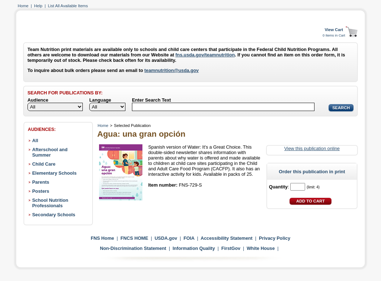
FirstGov (230, 248)
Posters (40, 191)
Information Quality (193, 248)
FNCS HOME (134, 238)
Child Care (43, 164)
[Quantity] (297, 187)
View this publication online (311, 148)
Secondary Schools (53, 214)
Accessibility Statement (227, 238)
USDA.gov (166, 238)
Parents (40, 182)
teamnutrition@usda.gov (171, 70)
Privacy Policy (274, 238)
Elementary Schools (54, 173)
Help (38, 6)
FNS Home (102, 238)
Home (23, 6)
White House (261, 248)
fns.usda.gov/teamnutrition (205, 55)
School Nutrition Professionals (50, 202)
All (35, 140)
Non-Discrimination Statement (133, 248)
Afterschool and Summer (50, 152)
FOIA (189, 238)
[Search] (223, 107)
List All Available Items (68, 6)
